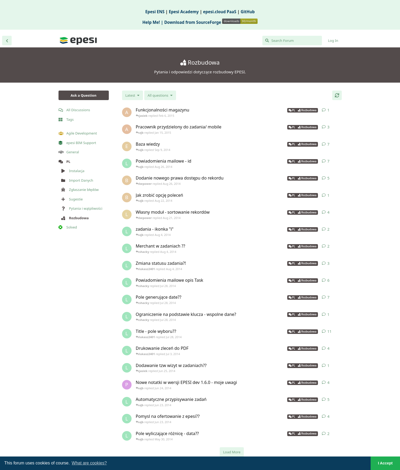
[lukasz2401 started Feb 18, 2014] (127, 350)
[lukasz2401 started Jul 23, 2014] (127, 333)
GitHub (248, 11)
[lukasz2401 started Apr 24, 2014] (127, 436)
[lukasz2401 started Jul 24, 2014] (127, 282)
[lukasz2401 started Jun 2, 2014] (127, 418)
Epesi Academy (184, 11)
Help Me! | (153, 22)
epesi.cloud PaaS (219, 11)
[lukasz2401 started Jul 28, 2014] (127, 316)
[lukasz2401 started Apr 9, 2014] (127, 163)
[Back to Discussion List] (7, 40)
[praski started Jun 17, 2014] (127, 385)
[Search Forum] (292, 40)
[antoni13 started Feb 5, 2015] (127, 112)
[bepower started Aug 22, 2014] (127, 197)
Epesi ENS (155, 11)
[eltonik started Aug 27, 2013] (127, 146)
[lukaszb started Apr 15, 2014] (127, 214)
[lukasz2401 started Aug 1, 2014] (127, 265)
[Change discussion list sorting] (132, 95)
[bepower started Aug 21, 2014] (127, 180)
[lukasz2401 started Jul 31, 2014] (127, 231)
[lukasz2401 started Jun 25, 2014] (127, 368)
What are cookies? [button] (89, 463)
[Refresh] (337, 95)
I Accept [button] (385, 463)
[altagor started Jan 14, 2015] (127, 129)
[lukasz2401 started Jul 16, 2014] (127, 299)
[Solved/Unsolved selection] (160, 95)
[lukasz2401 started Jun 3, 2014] (127, 401)
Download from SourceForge (211, 22)
